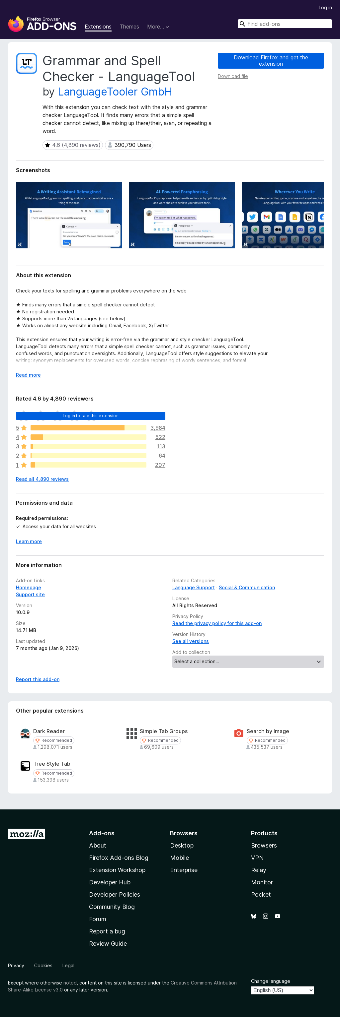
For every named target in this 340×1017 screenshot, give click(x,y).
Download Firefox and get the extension (271, 60)
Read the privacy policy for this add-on (217, 623)
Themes (129, 26)
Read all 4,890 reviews (42, 479)
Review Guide (108, 943)
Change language (270, 981)
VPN (257, 857)
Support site (30, 594)
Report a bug (107, 931)
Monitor (262, 882)
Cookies (43, 965)
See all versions (190, 641)
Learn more (29, 541)
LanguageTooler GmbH (115, 91)
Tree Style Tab (51, 764)
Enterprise (184, 869)
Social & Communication (247, 587)
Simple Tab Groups (164, 731)
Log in (325, 7)
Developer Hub (109, 882)
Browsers (264, 845)
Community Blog (112, 906)
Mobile (179, 857)
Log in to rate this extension (91, 415)
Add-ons (102, 833)
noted (70, 982)
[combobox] (285, 23)
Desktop (182, 845)
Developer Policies (114, 894)
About (97, 845)
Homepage (28, 587)
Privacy (16, 965)
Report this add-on (37, 679)
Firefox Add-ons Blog (118, 857)
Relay (258, 869)
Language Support (193, 587)
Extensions (98, 26)
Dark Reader (49, 731)
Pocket (261, 894)
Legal (68, 965)
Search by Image (268, 731)
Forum (97, 919)
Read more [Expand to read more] (28, 375)
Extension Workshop (117, 869)
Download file (233, 76)
